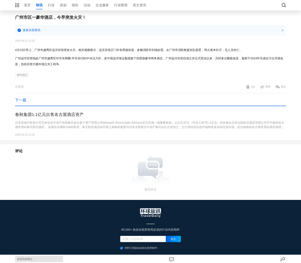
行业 (51, 5)
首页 (27, 5)
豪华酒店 (22, 75)
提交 (173, 239)
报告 (75, 5)
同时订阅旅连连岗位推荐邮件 (138, 247)
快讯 (39, 5)
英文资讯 (139, 5)
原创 (63, 5)
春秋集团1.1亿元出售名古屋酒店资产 (49, 114)
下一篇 (20, 100)
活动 (87, 5)
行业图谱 (121, 5)
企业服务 (102, 5)
